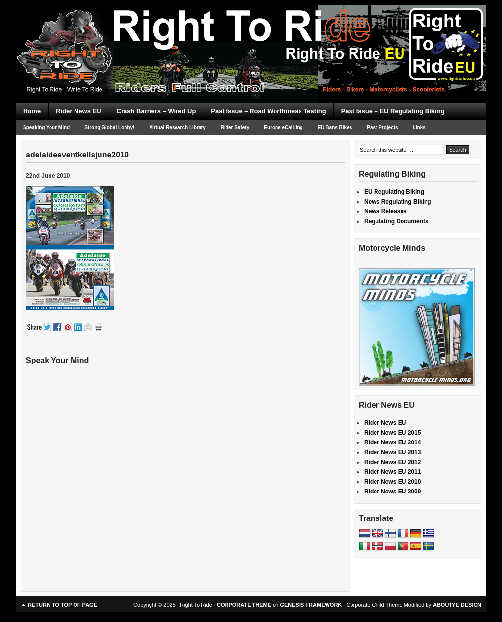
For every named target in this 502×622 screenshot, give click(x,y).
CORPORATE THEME (244, 605)
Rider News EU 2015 (392, 432)
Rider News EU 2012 (392, 462)
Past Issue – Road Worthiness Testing (268, 111)
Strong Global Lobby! (109, 127)
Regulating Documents (396, 221)
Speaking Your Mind (46, 127)
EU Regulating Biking (394, 191)
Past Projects (382, 127)
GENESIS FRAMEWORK (311, 605)
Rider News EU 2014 (392, 442)
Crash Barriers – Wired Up (156, 111)
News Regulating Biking (397, 201)
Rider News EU (78, 111)
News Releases (385, 211)
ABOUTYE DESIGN (457, 605)
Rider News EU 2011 (392, 471)
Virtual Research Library (177, 127)
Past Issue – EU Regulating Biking (393, 111)
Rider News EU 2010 (392, 481)
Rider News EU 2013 (392, 452)
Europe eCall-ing (283, 127)
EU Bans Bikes (335, 127)
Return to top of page (62, 605)
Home (32, 111)
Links (419, 127)
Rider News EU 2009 (392, 491)
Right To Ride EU (251, 34)
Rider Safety (235, 127)
